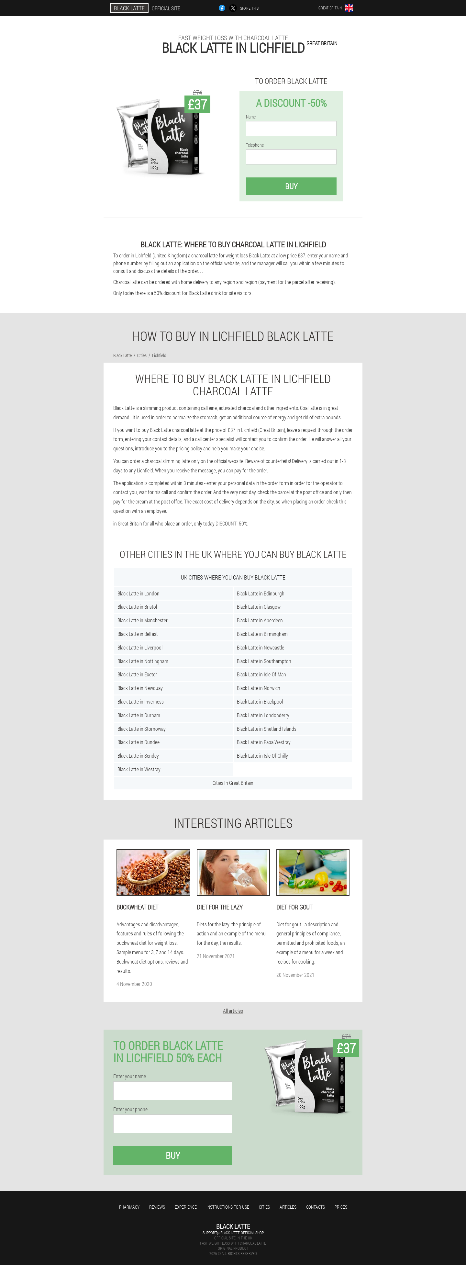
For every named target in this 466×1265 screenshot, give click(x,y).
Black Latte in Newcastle (260, 647)
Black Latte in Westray (139, 769)
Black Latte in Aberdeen (260, 620)
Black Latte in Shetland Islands (266, 728)
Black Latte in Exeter (137, 674)
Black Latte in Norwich (258, 687)
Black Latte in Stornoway (141, 728)
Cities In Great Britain (233, 782)
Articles (288, 1207)
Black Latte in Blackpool (260, 701)
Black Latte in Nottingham (142, 661)
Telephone (255, 145)
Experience (186, 1207)
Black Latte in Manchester (142, 620)
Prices (341, 1207)
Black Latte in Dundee (138, 742)
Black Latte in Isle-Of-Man (261, 674)
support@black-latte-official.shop (233, 1232)
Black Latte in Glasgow (259, 606)
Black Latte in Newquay (140, 687)
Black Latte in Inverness (140, 701)
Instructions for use (227, 1207)
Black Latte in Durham (138, 715)
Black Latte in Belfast (137, 633)
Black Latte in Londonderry (263, 715)
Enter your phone (130, 1109)
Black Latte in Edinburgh (260, 593)
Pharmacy (129, 1207)
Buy (291, 186)
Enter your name (129, 1076)
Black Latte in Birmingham (262, 633)
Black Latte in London (138, 593)
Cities (264, 1207)
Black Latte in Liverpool (139, 647)
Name (251, 117)
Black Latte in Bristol (137, 606)
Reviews (157, 1207)
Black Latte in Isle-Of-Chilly (262, 755)
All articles (233, 1010)
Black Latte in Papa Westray (264, 742)
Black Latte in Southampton (264, 661)
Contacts (315, 1207)
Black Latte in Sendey (138, 755)
